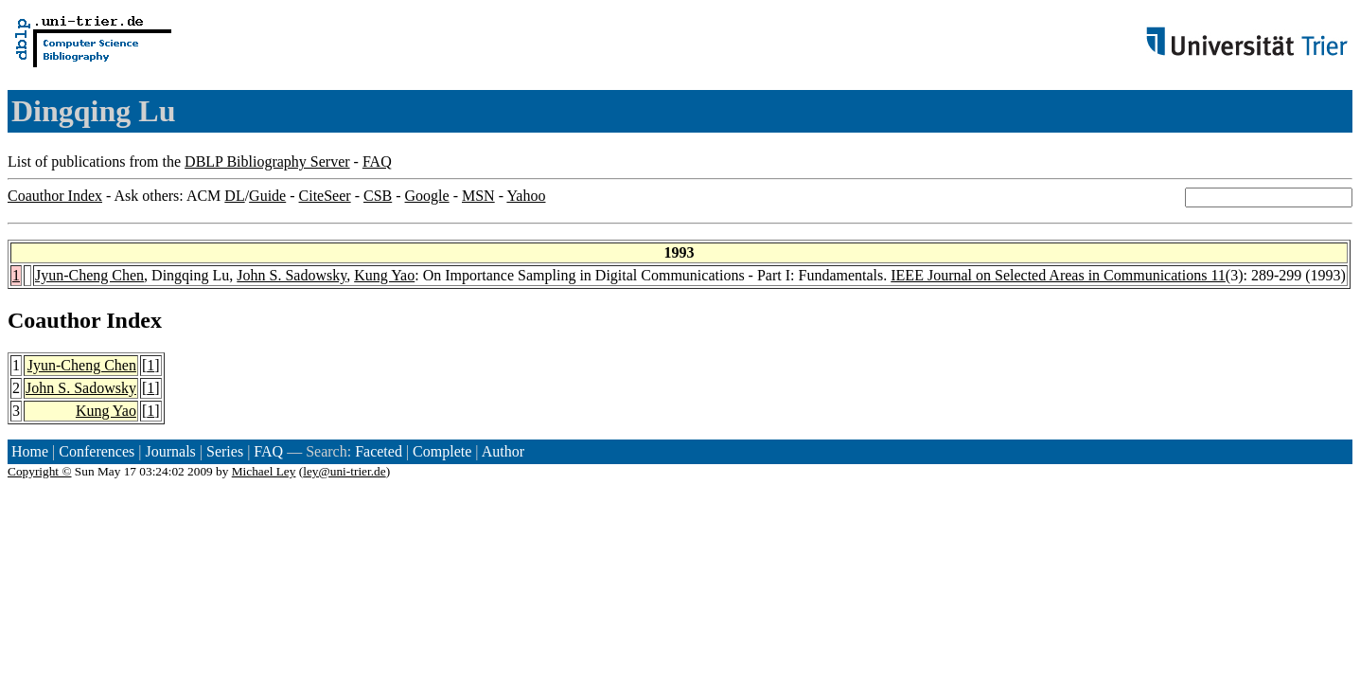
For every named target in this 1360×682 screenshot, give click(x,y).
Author (503, 451)
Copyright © (40, 471)
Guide (267, 196)
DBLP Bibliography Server (267, 161)
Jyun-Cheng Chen (89, 275)
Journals (170, 451)
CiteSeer (325, 196)
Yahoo (525, 196)
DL (234, 196)
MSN (478, 196)
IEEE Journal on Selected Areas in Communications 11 (1058, 275)
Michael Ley (264, 471)
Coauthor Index (55, 196)
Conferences (96, 451)
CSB (377, 196)
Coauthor (54, 320)
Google (427, 196)
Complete (442, 451)
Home (29, 451)
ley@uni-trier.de (344, 471)
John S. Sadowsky (291, 275)
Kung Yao (384, 275)
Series (224, 451)
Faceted (378, 451)
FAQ (377, 161)
